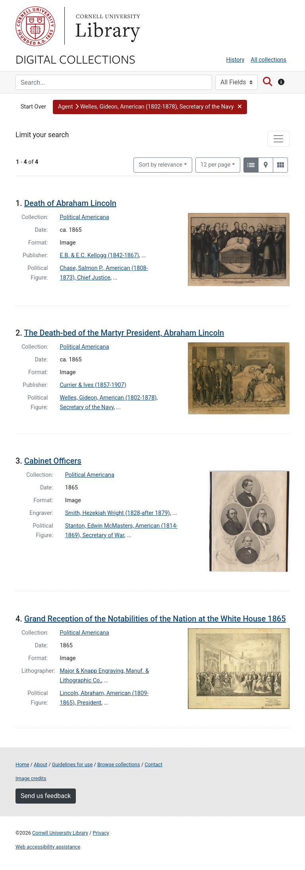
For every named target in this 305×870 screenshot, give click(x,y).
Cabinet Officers (52, 461)
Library (107, 26)
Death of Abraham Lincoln (70, 203)
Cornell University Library (60, 833)
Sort (160, 164)
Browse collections (118, 764)
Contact (153, 764)
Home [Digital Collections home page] (22, 764)
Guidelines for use (72, 764)
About (40, 764)
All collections (268, 59)
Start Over (33, 106)
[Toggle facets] (278, 139)
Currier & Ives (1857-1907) (93, 385)
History (235, 59)
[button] (150, 107)
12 (216, 164)
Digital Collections (75, 58)
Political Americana (84, 217)
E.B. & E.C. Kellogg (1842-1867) (99, 255)
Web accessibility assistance (47, 847)
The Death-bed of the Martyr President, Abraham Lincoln (124, 333)
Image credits (30, 778)
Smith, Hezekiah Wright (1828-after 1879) (117, 513)
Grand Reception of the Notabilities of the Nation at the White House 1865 (155, 618)
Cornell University (35, 26)
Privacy (101, 833)
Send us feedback (46, 796)
